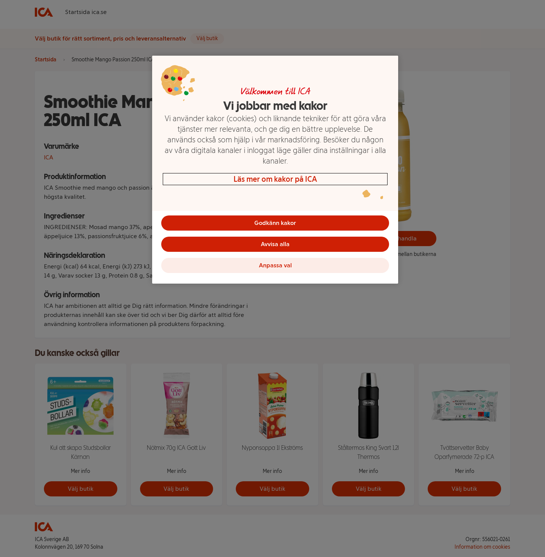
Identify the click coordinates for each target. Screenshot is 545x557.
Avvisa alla (275, 244)
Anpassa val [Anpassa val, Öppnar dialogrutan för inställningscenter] (275, 265)
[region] (275, 170)
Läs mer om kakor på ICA (275, 179)
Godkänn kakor (275, 222)
